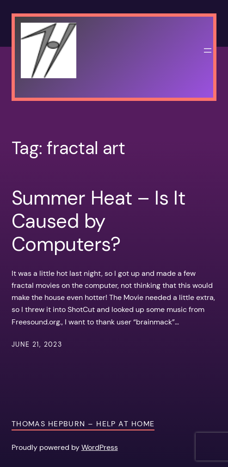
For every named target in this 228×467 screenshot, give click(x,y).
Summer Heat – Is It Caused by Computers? (98, 221)
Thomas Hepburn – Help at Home (83, 424)
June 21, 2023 (37, 344)
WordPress (99, 447)
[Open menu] (207, 50)
